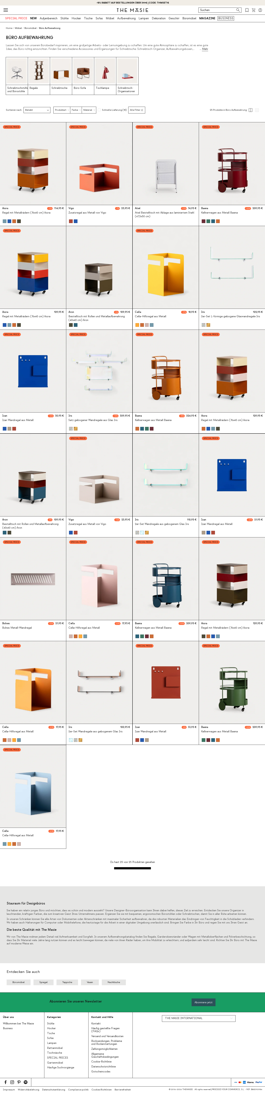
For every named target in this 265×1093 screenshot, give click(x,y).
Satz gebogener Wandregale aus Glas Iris (93, 420)
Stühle (64, 18)
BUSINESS (225, 18)
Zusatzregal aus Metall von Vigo (87, 212)
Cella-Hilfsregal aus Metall (150, 316)
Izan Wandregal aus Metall (17, 420)
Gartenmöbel (55, 1062)
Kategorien (54, 1017)
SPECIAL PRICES (57, 1058)
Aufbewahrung (126, 18)
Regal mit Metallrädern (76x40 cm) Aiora (26, 212)
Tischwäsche (54, 1053)
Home (9, 28)
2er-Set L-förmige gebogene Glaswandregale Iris (230, 316)
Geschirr (174, 18)
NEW (33, 18)
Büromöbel (189, 18)
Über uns (8, 1017)
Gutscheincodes (100, 1071)
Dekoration (159, 18)
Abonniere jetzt (204, 1002)
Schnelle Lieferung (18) (114, 110)
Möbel (110, 18)
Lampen (144, 18)
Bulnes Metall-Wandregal (17, 628)
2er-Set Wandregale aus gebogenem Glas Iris (162, 524)
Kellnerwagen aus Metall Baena (219, 212)
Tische (88, 18)
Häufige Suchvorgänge (60, 1067)
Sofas (99, 18)
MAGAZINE (207, 18)
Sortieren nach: (14, 110)
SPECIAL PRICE (16, 18)
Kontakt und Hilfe (102, 1017)
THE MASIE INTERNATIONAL (183, 1018)
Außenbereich (48, 18)
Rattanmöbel (55, 1048)
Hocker (76, 18)
